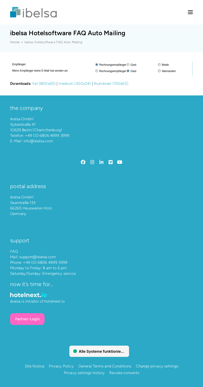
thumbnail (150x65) (111, 83)
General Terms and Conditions (104, 366)
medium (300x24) (75, 83)
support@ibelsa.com (37, 257)
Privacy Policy (61, 366)
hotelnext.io (54, 301)
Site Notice (35, 366)
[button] (190, 12)
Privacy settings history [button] (84, 372)
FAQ (14, 251)
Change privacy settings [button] (157, 366)
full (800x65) (44, 83)
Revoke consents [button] (124, 372)
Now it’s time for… (31, 284)
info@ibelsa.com (38, 141)
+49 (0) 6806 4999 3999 (47, 135)
